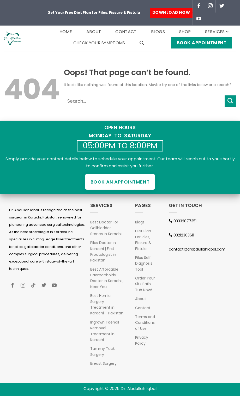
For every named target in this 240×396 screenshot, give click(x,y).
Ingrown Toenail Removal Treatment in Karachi (104, 331)
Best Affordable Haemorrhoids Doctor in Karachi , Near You (106, 278)
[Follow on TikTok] (35, 286)
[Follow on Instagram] (210, 6)
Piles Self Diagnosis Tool (143, 263)
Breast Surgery (103, 363)
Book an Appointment (120, 182)
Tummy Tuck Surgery (102, 351)
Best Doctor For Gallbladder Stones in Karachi (106, 228)
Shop (185, 32)
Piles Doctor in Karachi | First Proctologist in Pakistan (103, 251)
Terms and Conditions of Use (145, 322)
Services (217, 32)
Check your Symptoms (99, 43)
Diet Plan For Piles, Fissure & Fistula (143, 239)
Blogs (158, 32)
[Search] (142, 43)
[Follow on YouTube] (199, 19)
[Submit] (230, 101)
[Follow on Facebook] (199, 6)
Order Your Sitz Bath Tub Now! (145, 284)
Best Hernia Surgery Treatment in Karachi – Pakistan (106, 304)
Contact (125, 32)
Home (65, 32)
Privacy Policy (141, 340)
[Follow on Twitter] (221, 6)
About (93, 32)
